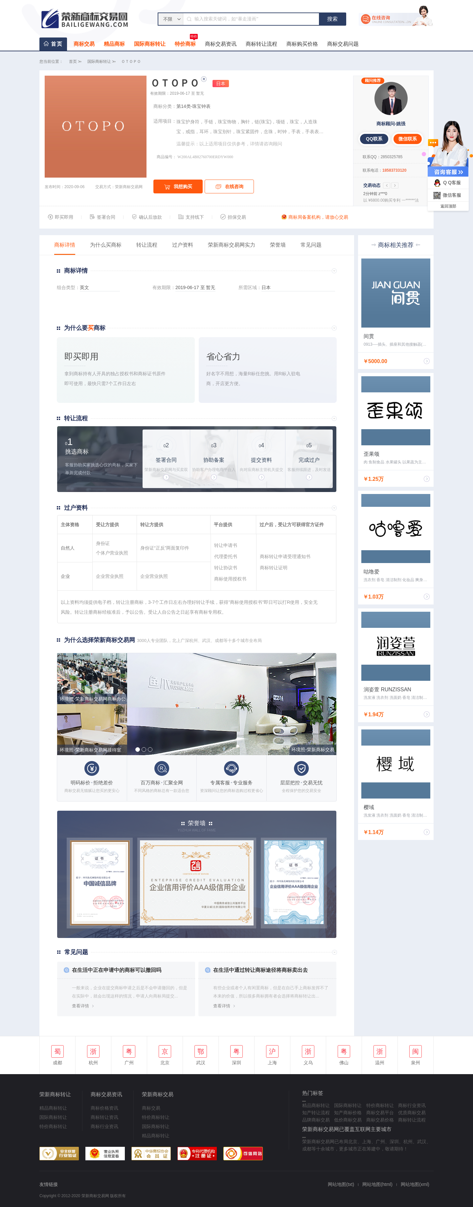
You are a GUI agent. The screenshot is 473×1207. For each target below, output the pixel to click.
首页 (57, 44)
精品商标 (114, 44)
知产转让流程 (316, 1112)
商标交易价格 (380, 1119)
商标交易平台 (380, 1112)
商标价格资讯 (104, 1108)
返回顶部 (448, 206)
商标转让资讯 (104, 1117)
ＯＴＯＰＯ (131, 61)
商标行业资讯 (104, 1126)
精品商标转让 (53, 1108)
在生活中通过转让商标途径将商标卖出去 (260, 970)
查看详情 (80, 1005)
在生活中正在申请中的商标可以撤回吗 (116, 970)
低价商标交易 (348, 1119)
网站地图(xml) (415, 1184)
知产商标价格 (348, 1112)
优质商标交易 (412, 1112)
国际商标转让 (150, 44)
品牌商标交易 (316, 1119)
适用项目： (164, 121)
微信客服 (446, 195)
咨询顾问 (273, 143)
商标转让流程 (261, 44)
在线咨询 (229, 186)
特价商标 (186, 42)
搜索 (332, 19)
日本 (220, 83)
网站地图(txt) (341, 1184)
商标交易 (84, 44)
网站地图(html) (377, 1184)
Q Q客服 (446, 183)
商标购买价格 (302, 44)
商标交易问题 (343, 44)
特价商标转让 (53, 1126)
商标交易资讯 (220, 44)
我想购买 (178, 186)
